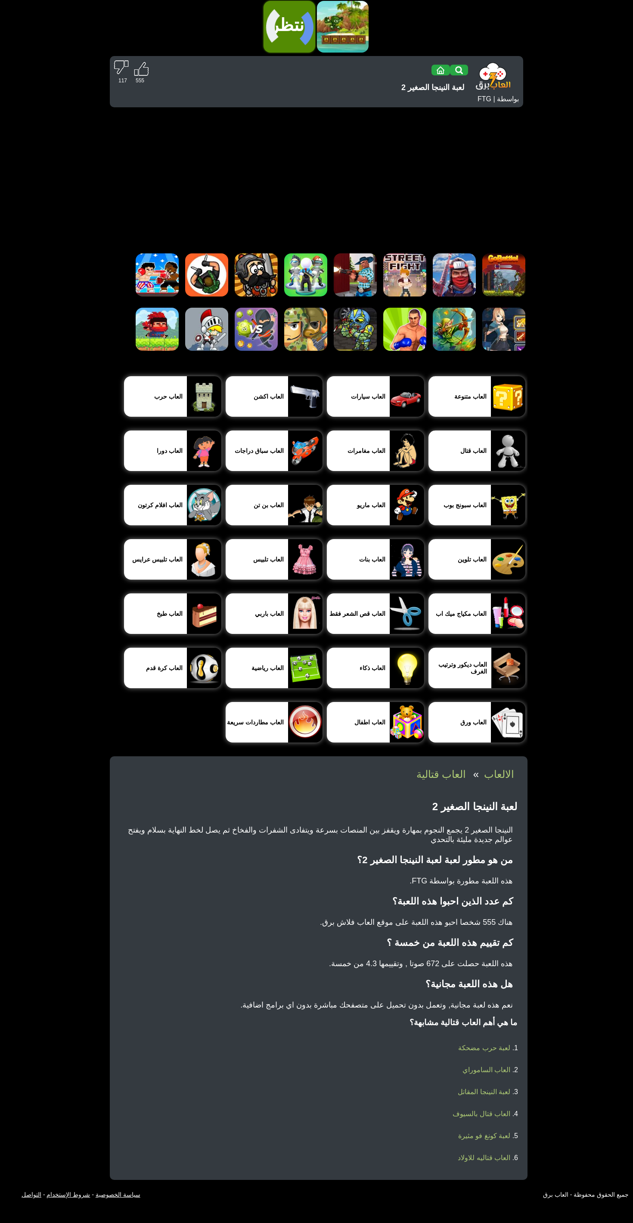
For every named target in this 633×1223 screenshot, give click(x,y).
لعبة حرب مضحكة (484, 1047)
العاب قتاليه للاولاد (484, 1157)
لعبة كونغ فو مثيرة (484, 1135)
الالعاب (499, 774)
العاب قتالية (441, 774)
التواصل (31, 1194)
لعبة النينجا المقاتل (484, 1091)
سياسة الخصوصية (118, 1194)
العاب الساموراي (486, 1069)
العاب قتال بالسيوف (481, 1113)
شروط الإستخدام (68, 1194)
